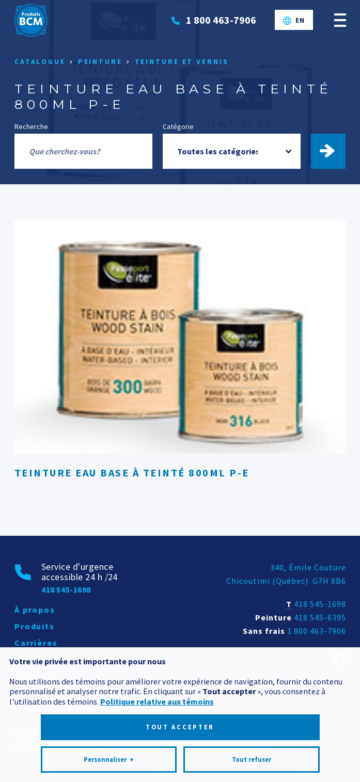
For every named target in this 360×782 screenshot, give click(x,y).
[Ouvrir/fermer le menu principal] (340, 20)
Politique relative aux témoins (157, 654)
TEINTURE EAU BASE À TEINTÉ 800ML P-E (131, 472)
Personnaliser (109, 712)
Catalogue (40, 61)
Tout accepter (180, 680)
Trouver (333, 151)
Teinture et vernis (182, 61)
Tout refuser (251, 712)
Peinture (100, 61)
